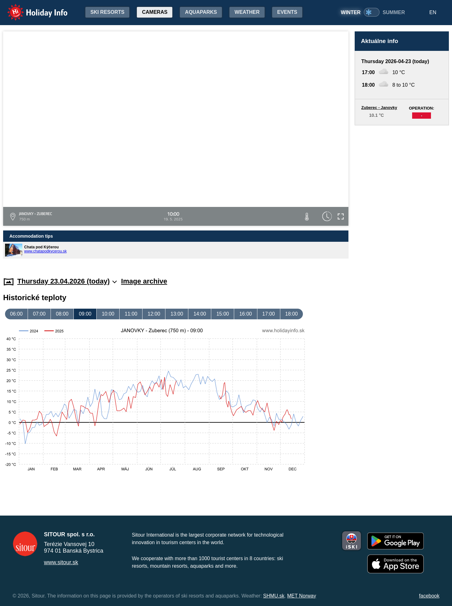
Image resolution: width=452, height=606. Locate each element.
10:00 (108, 314)
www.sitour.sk (61, 562)
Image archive (144, 281)
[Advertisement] (402, 195)
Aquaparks (201, 12)
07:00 (39, 314)
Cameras (154, 12)
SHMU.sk (273, 595)
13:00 (176, 314)
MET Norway (301, 595)
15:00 (222, 314)
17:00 (268, 314)
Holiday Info (31, 8)
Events (287, 12)
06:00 (16, 314)
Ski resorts (107, 12)
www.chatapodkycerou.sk (45, 251)
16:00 (245, 314)
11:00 (131, 314)
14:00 (199, 314)
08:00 (62, 314)
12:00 (154, 314)
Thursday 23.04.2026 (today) (67, 281)
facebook (429, 595)
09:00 (85, 314)
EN (432, 12)
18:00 (291, 314)
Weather (247, 12)
